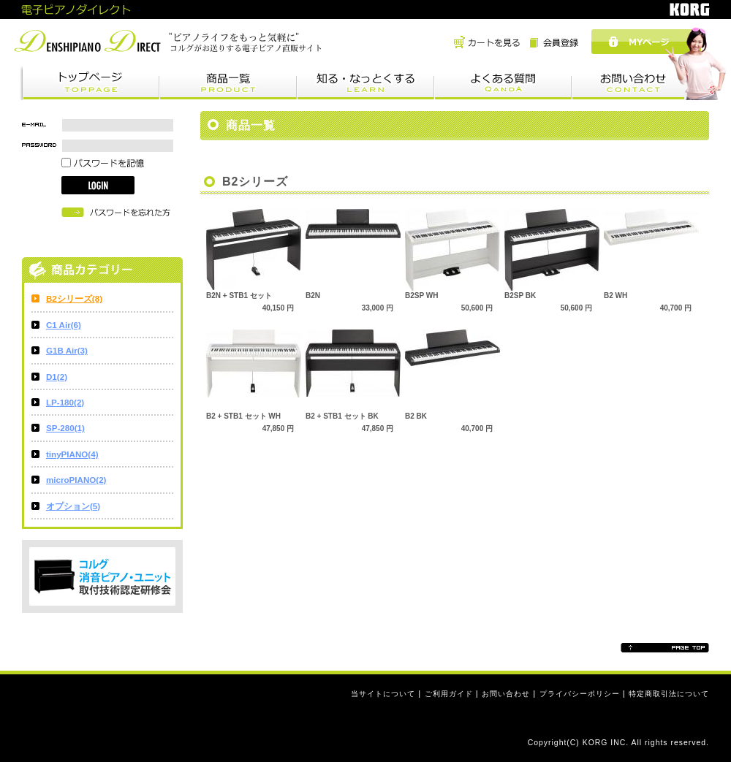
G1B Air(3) (67, 350)
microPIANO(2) (76, 479)
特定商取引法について (669, 694)
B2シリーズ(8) (74, 298)
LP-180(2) (65, 402)
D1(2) (56, 376)
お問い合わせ (506, 694)
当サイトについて (383, 694)
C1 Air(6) (63, 324)
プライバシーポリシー (579, 694)
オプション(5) (73, 506)
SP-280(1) (65, 428)
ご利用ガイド (449, 694)
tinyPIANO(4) (72, 454)
